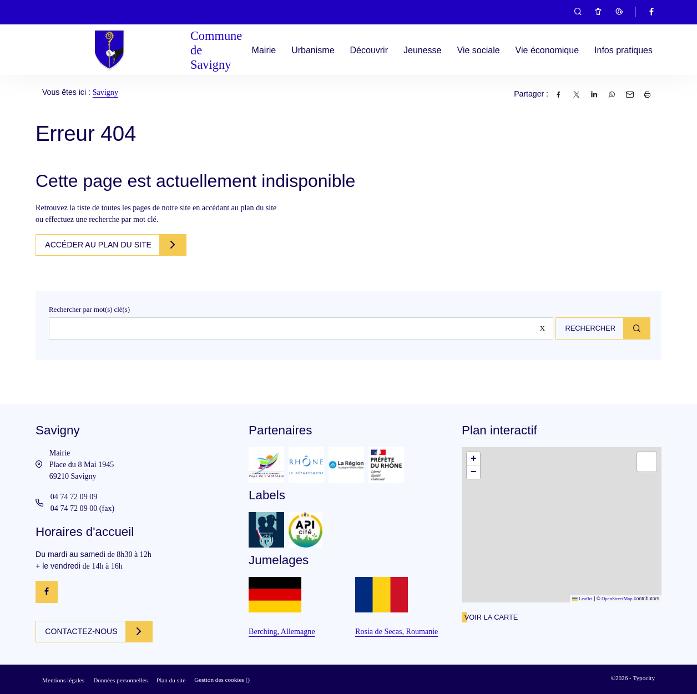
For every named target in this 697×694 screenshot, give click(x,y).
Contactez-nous (83, 631)
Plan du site (170, 680)
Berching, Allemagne (282, 631)
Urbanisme (312, 50)
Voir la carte (491, 617)
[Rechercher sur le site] (298, 328)
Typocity (644, 678)
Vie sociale (478, 50)
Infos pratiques (623, 50)
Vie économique (547, 50)
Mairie (264, 50)
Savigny (105, 92)
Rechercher (587, 328)
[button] (473, 458)
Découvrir (369, 50)
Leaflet (582, 598)
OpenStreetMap (617, 598)
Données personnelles (120, 680)
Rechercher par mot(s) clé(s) (89, 309)
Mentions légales (63, 680)
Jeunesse (422, 50)
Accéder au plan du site (100, 244)
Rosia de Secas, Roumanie (396, 631)
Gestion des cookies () (222, 679)
